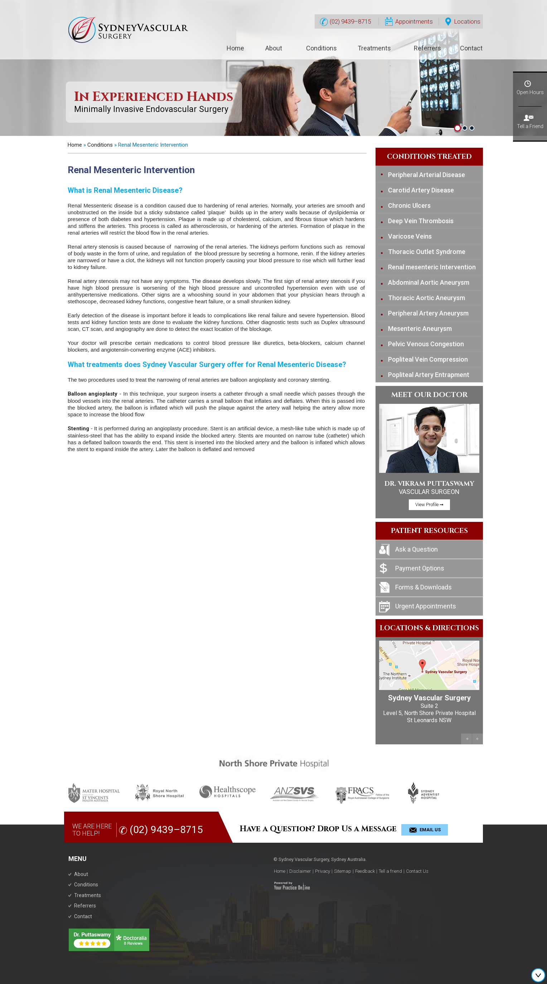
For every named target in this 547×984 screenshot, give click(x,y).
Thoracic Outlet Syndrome (426, 251)
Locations (462, 22)
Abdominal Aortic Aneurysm (428, 282)
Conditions (321, 48)
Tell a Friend (530, 118)
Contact (471, 48)
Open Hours (530, 84)
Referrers (427, 48)
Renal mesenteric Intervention (432, 267)
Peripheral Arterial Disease (426, 174)
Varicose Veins (410, 236)
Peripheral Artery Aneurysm (428, 313)
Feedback (365, 871)
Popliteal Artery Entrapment (428, 374)
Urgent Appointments (425, 606)
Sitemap (342, 871)
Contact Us (417, 871)
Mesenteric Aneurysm (420, 328)
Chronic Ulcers (409, 205)
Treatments (374, 48)
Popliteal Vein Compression (428, 359)
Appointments (409, 22)
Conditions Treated (429, 156)
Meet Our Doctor (429, 395)
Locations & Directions (429, 628)
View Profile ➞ (429, 504)
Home (235, 48)
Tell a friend (390, 871)
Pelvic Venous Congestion (426, 344)
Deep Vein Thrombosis (421, 221)
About (273, 48)
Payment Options (419, 568)
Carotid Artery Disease (421, 190)
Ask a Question (416, 549)
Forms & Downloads (423, 587)
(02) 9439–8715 (345, 22)
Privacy (322, 871)
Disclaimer (300, 871)
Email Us (430, 829)
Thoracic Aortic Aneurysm (426, 298)
